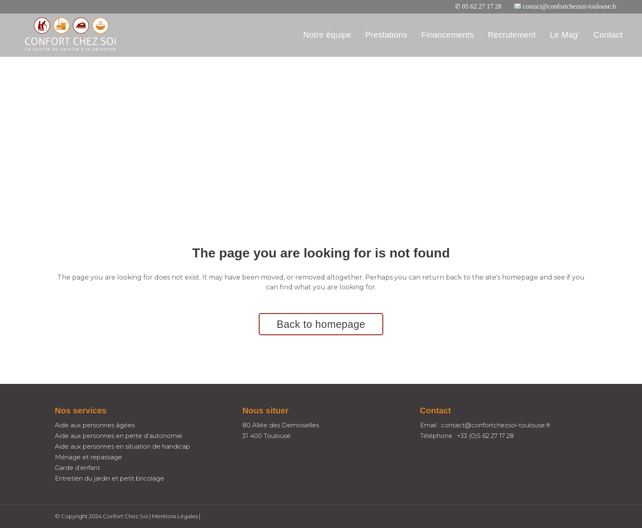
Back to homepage (321, 324)
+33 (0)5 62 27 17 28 (485, 436)
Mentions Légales (175, 516)
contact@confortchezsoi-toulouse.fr (570, 6)
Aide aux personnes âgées (95, 425)
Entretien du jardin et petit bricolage (109, 478)
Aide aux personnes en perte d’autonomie (118, 436)
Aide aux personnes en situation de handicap (122, 446)
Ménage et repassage (88, 457)
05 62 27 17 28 (481, 6)
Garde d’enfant (77, 468)
